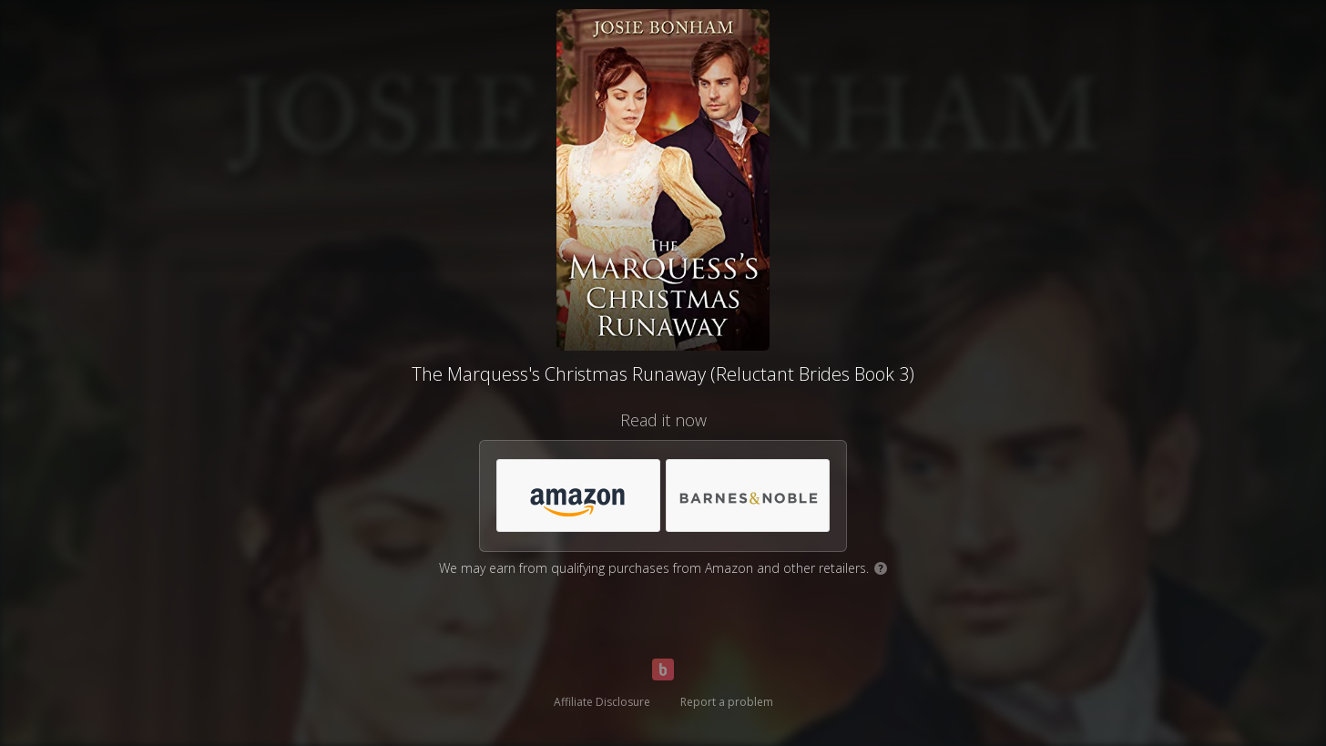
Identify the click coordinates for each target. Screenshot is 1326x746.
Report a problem (726, 702)
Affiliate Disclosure (602, 702)
